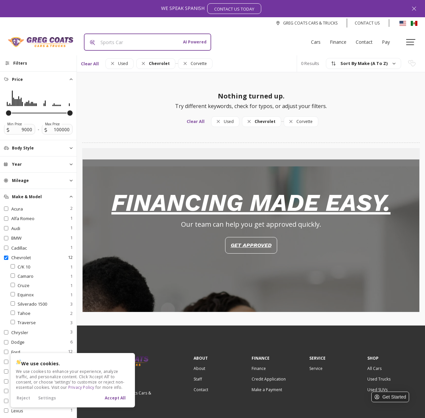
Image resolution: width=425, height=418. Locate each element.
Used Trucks (379, 374)
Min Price (14, 118)
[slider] (8, 107)
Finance (341, 39)
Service (316, 363)
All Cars (374, 363)
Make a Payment (267, 384)
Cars (318, 39)
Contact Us (367, 23)
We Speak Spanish (211, 8)
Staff (198, 374)
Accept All (115, 398)
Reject (23, 398)
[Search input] (145, 39)
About (199, 363)
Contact (366, 39)
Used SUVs (377, 384)
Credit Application (269, 374)
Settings (47, 398)
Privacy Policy (81, 387)
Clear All (90, 58)
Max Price (52, 118)
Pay (389, 39)
